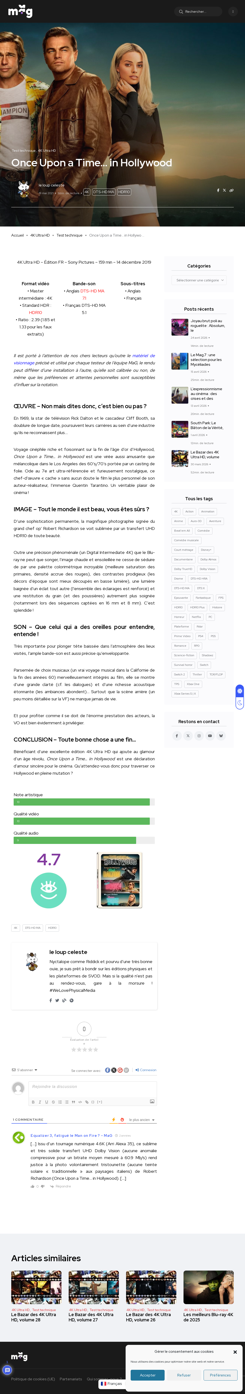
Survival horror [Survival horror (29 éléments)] (183, 665)
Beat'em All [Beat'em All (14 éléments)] (182, 531)
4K (86, 191)
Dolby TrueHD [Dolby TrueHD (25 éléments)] (183, 569)
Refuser (184, 1375)
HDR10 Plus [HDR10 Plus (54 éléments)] (197, 607)
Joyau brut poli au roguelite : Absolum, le (208, 326)
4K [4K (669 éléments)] (176, 511)
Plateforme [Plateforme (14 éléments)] (181, 626)
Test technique (69, 235)
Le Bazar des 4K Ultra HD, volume (205, 455)
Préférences (220, 1375)
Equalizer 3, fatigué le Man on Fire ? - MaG (72, 1135)
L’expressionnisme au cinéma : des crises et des (206, 394)
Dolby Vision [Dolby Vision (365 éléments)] (207, 569)
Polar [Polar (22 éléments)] (200, 626)
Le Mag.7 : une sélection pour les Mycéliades (206, 360)
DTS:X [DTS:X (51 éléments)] (201, 588)
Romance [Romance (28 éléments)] (180, 646)
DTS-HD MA (103, 191)
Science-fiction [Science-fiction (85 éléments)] (184, 655)
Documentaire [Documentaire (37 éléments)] (183, 559)
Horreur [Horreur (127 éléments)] (179, 617)
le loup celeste (68, 952)
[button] (235, 1351)
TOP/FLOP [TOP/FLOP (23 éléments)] (216, 674)
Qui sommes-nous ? (104, 1379)
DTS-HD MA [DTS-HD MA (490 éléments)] (181, 588)
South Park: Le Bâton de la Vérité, (207, 425)
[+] (99, 1102)
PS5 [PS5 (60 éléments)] (213, 636)
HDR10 (124, 191)
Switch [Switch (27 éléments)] (204, 665)
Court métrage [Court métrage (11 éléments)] (183, 550)
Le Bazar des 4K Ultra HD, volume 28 (33, 1317)
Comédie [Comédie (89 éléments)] (204, 531)
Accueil (17, 235)
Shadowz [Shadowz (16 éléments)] (207, 655)
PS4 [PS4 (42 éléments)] (200, 636)
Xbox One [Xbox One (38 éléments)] (193, 684)
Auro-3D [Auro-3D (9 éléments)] (196, 521)
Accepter (148, 1375)
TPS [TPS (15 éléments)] (176, 684)
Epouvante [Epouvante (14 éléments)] (181, 598)
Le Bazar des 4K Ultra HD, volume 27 (91, 1317)
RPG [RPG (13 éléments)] (197, 646)
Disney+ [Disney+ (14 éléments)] (206, 550)
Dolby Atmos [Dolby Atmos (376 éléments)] (208, 559)
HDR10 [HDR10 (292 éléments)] (178, 607)
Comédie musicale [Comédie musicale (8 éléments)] (186, 540)
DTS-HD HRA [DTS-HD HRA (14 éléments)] (199, 579)
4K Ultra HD (40, 235)
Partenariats (71, 1379)
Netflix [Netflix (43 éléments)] (196, 617)
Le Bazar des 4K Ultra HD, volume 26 (148, 1317)
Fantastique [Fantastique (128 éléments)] (203, 598)
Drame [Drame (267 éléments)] (178, 579)
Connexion (145, 1070)
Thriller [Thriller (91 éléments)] (197, 674)
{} (93, 1102)
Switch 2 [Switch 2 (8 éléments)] (179, 674)
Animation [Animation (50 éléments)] (207, 511)
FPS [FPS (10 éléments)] (220, 598)
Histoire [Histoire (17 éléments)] (217, 607)
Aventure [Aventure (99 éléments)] (215, 521)
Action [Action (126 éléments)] (189, 511)
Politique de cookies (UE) (33, 1379)
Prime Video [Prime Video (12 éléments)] (182, 636)
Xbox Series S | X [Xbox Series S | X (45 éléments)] (185, 694)
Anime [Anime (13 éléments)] (178, 521)
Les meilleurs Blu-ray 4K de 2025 (208, 1317)
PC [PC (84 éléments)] (210, 617)
